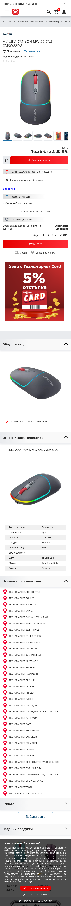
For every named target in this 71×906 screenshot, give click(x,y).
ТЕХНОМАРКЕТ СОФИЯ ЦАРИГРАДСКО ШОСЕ (30, 774)
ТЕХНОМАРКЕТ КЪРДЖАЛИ (20, 661)
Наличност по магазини (35, 211)
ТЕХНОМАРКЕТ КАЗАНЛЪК (20, 648)
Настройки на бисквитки (35, 901)
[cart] (56, 12)
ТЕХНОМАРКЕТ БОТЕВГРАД (20, 604)
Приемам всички (35, 888)
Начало (7, 22)
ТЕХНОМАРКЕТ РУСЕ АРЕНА (21, 730)
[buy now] (35, 244)
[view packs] (35, 160)
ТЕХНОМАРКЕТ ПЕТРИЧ (18, 686)
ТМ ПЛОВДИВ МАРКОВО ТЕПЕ (22, 793)
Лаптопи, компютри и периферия (28, 21)
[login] (64, 12)
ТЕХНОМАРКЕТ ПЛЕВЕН (18, 699)
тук (31, 881)
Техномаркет (33, 51)
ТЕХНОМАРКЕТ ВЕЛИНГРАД (21, 629)
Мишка (46, 542)
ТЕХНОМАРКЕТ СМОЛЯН (19, 755)
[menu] (7, 12)
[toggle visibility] (35, 344)
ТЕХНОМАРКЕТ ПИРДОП (19, 692)
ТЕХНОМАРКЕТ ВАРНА (18, 610)
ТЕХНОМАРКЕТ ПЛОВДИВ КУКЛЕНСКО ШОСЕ (30, 711)
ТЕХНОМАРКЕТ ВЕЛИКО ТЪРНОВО (24, 623)
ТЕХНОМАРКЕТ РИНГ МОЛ (20, 717)
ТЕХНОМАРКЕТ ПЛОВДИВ (20, 705)
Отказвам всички (35, 894)
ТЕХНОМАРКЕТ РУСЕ (17, 724)
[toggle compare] (22, 253)
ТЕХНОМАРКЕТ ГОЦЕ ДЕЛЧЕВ (22, 636)
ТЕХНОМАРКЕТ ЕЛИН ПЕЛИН (21, 642)
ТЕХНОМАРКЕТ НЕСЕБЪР (19, 667)
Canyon (46, 567)
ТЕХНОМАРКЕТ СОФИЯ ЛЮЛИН (23, 768)
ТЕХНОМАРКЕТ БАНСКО (19, 598)
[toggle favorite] (43, 253)
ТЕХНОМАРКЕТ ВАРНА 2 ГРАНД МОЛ (26, 617)
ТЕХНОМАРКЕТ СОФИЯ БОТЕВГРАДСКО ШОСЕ (31, 761)
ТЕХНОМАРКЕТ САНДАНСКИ (21, 743)
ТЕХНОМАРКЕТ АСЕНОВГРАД (21, 592)
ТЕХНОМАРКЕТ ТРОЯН (18, 787)
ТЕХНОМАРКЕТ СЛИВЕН (19, 749)
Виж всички (9, 188)
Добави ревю (35, 816)
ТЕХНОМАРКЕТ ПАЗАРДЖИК (21, 673)
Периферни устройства (56, 22)
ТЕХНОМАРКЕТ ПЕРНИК (19, 680)
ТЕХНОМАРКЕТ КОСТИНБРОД (22, 654)
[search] (49, 12)
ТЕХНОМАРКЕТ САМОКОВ (20, 736)
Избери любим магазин (17, 203)
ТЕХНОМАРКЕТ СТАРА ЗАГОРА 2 (23, 780)
